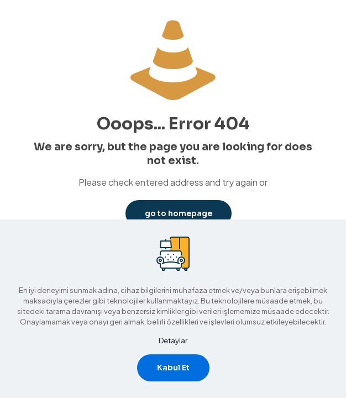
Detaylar (173, 340)
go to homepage (178, 213)
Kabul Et (173, 368)
